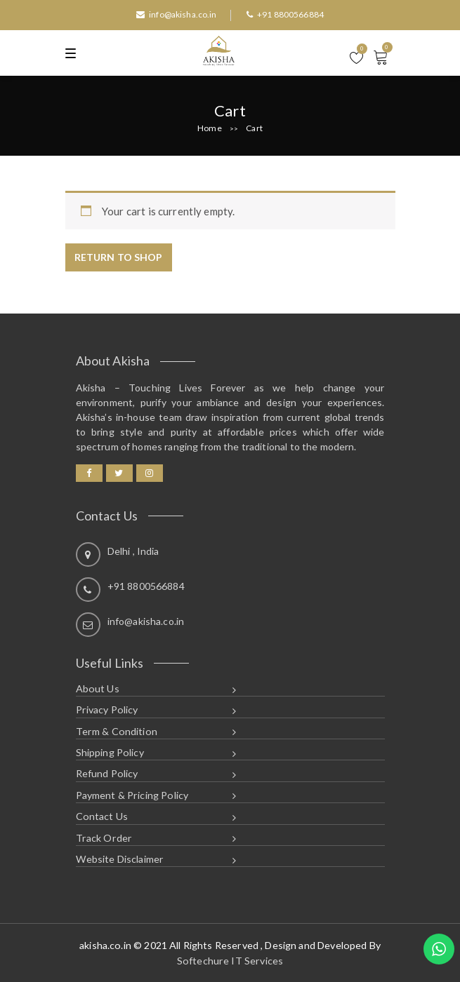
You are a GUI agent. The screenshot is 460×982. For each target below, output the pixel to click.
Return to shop (118, 257)
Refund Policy (107, 773)
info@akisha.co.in (176, 14)
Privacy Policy (107, 709)
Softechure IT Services (230, 961)
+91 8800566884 (285, 14)
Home (209, 128)
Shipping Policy (110, 752)
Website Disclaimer (120, 859)
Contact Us (102, 816)
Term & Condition (116, 731)
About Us (97, 688)
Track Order (104, 838)
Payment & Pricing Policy (132, 795)
